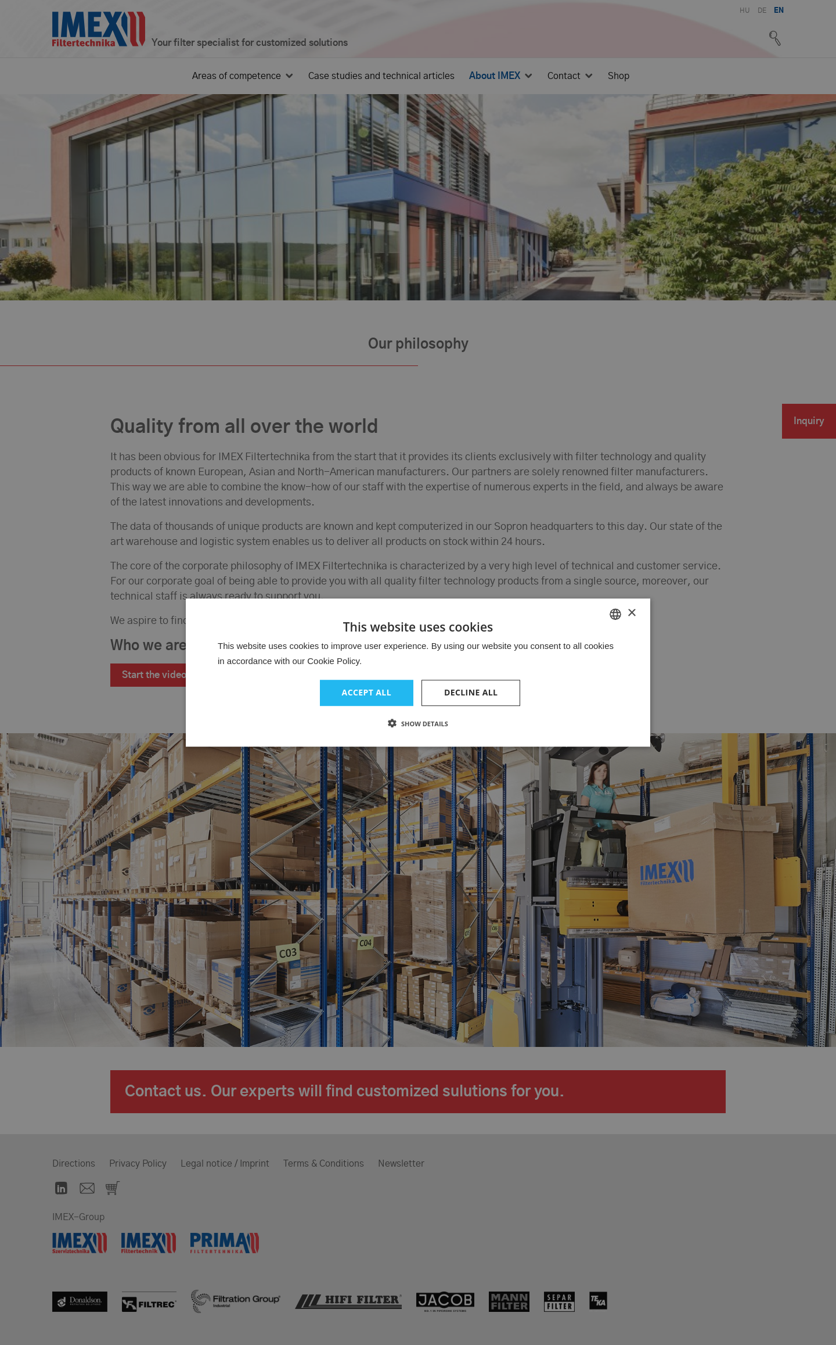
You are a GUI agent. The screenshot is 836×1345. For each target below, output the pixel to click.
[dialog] (418, 672)
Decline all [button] (471, 692)
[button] (418, 723)
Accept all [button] (366, 692)
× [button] (631, 613)
